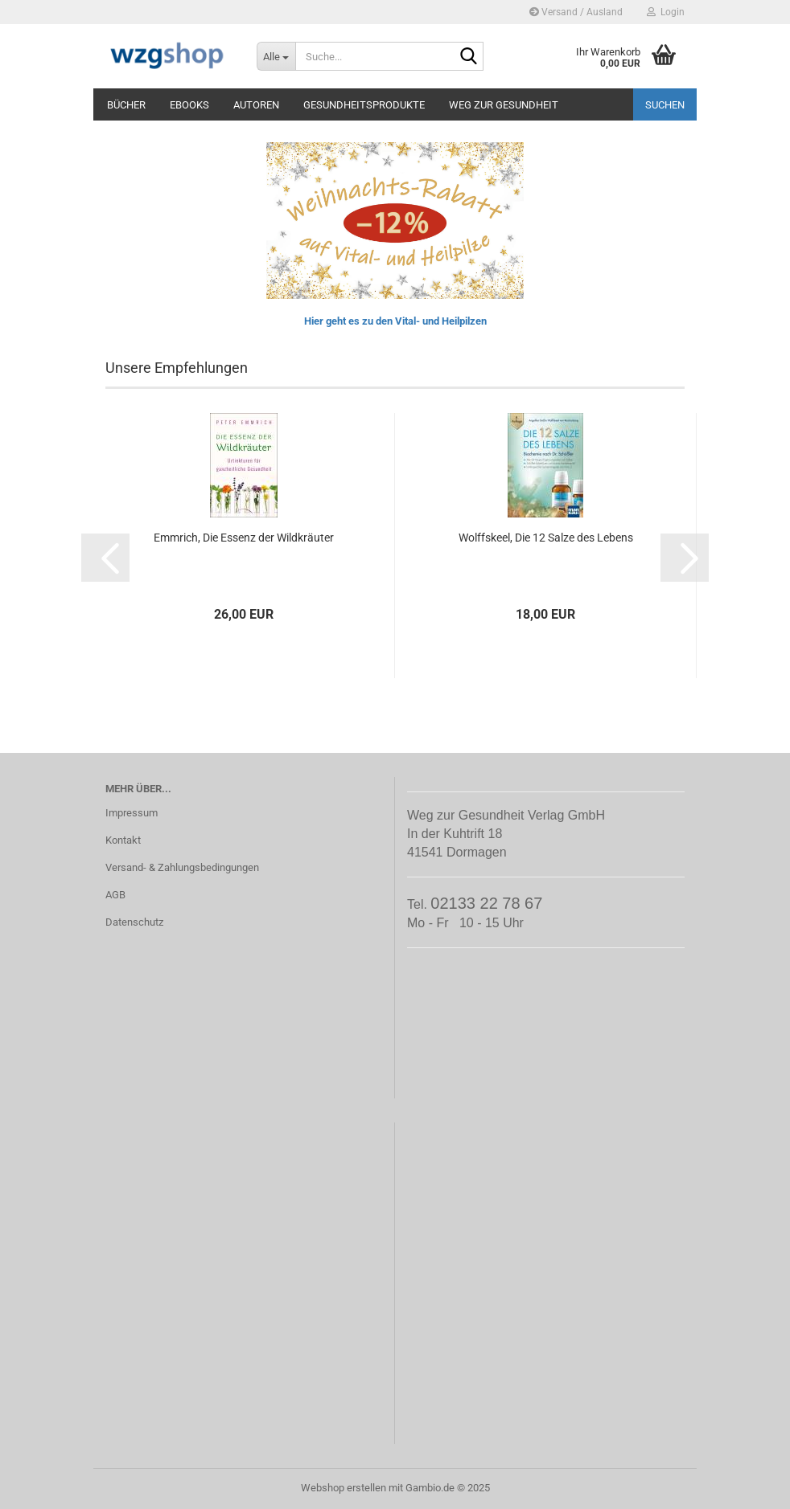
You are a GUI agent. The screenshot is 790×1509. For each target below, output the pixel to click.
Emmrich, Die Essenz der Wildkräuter (244, 537)
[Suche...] (276, 56)
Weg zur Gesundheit (503, 105)
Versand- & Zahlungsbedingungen (182, 867)
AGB (115, 895)
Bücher (126, 105)
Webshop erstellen (343, 1488)
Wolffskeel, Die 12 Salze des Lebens (546, 537)
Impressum (131, 813)
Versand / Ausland (576, 12)
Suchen (665, 105)
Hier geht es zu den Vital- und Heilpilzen (395, 321)
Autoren (256, 105)
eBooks (189, 105)
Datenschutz (134, 922)
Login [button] (666, 12)
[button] (105, 558)
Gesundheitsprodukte (364, 105)
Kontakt (123, 840)
